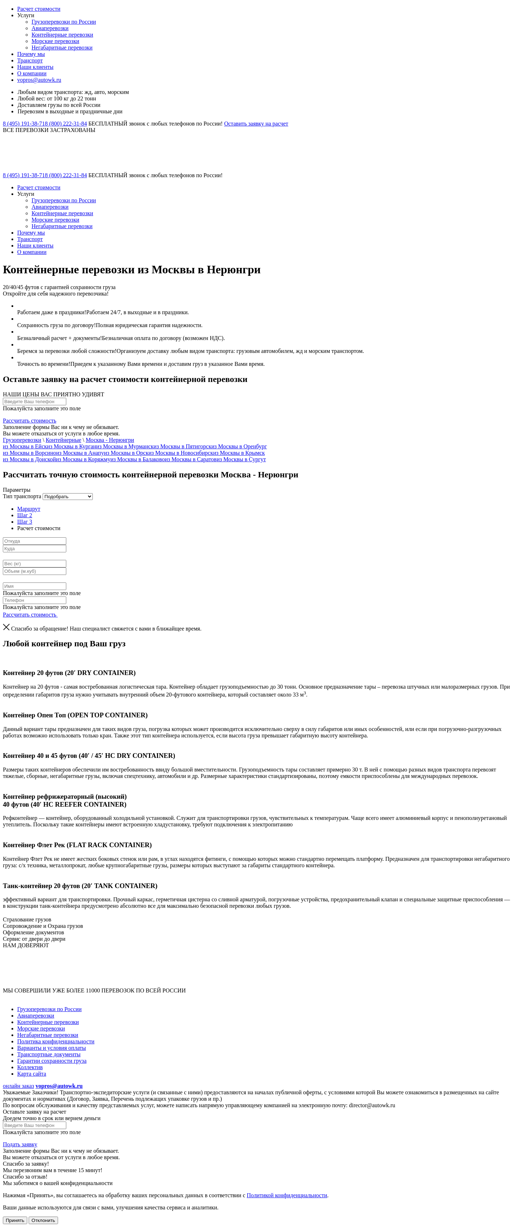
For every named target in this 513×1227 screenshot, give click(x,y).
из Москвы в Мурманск (125, 446)
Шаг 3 (24, 522)
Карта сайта (31, 1074)
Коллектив (30, 1067)
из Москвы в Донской (29, 459)
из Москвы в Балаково (137, 459)
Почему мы (31, 54)
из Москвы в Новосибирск (180, 453)
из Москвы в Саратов (191, 459)
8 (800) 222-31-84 (66, 124)
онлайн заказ (18, 1086)
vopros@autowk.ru (39, 80)
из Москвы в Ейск (25, 446)
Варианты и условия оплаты (51, 1048)
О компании (32, 73)
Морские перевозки (55, 41)
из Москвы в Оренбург (239, 446)
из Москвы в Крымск (239, 453)
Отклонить (43, 1220)
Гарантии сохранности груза (52, 1061)
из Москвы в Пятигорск (182, 446)
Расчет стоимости (39, 9)
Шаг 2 (24, 515)
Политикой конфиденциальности (287, 1195)
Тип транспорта (22, 496)
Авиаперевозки (50, 28)
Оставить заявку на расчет (256, 124)
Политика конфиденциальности (56, 1041)
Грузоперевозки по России (64, 22)
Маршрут (28, 509)
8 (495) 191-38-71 (24, 124)
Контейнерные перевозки (62, 35)
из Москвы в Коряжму (83, 459)
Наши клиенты (35, 67)
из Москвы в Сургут (241, 459)
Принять (15, 1220)
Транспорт (30, 60)
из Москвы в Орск (126, 453)
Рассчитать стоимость (29, 420)
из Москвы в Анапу (80, 453)
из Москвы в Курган (71, 446)
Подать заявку (20, 1144)
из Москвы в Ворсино (29, 453)
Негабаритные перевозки (62, 47)
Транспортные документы (49, 1054)
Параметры (16, 490)
